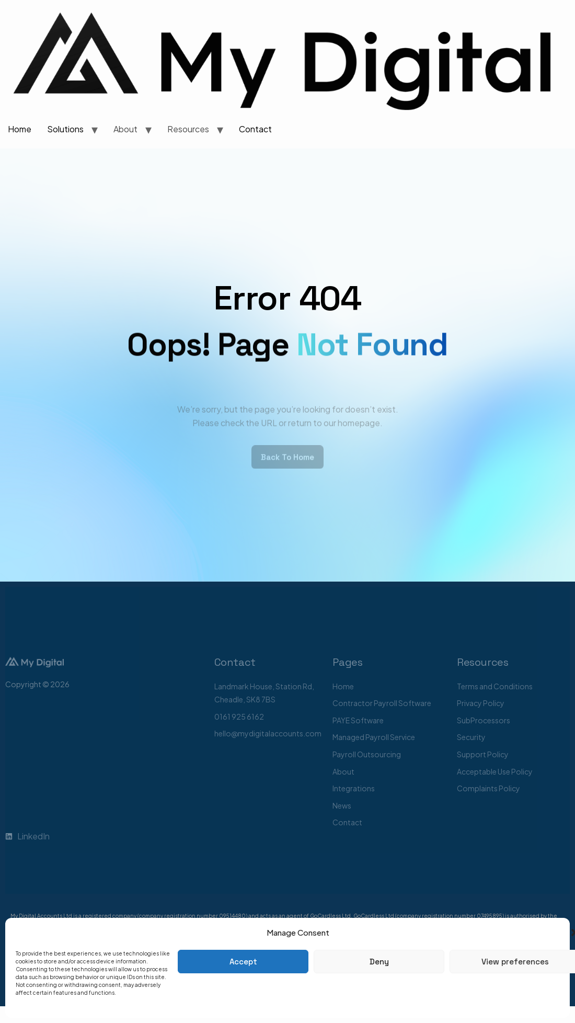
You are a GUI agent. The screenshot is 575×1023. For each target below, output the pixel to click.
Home (19, 128)
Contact (255, 128)
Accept (243, 962)
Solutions (65, 128)
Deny (379, 962)
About (125, 128)
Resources (188, 128)
